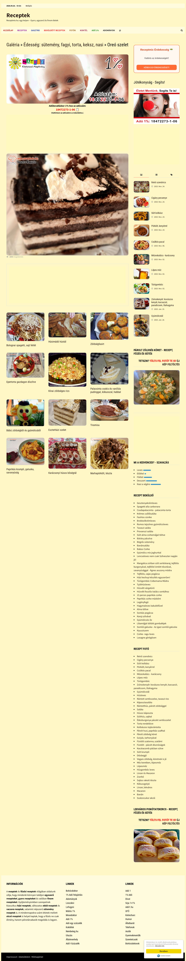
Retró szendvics (158, 182)
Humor (128, 919)
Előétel (141, 473)
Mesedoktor (71, 915)
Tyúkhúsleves (143, 584)
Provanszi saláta (145, 531)
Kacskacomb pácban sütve (150, 748)
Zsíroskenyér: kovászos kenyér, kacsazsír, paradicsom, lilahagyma (162, 302)
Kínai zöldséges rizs (58, 391)
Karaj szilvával (144, 616)
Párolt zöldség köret (147, 734)
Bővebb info (162, 945)
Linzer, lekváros (144, 787)
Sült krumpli (143, 751)
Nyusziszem (143, 630)
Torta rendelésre (145, 723)
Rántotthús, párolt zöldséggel (151, 705)
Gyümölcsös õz (144, 619)
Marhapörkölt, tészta (101, 473)
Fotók (72, 30)
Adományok (109, 30)
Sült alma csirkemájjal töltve (151, 534)
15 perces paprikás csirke (149, 595)
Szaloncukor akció (146, 797)
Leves (144, 469)
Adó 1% (95, 30)
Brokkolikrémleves (146, 520)
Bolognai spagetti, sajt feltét (21, 345)
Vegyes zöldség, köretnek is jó (151, 758)
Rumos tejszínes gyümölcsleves (152, 524)
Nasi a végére (149, 484)
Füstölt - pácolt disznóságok (151, 744)
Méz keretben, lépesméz (149, 762)
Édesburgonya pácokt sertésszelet (154, 720)
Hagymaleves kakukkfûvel (150, 605)
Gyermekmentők (132, 935)
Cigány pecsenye (159, 197)
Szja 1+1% (130, 903)
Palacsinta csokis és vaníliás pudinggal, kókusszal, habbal (105, 390)
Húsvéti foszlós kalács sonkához (153, 591)
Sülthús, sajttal (144, 716)
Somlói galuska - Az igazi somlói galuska (157, 626)
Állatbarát (129, 923)
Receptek (18, 15)
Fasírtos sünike (144, 517)
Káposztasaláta (144, 702)
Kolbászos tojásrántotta (149, 727)
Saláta (140, 709)
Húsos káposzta (145, 712)
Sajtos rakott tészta (146, 780)
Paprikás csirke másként (149, 598)
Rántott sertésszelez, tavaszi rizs (153, 698)
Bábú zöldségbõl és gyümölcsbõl (23, 430)
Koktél (83, 30)
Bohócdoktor (72, 890)
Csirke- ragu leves (145, 634)
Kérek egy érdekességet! (156, 67)
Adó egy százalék (74, 923)
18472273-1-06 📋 (67, 109)
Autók (128, 931)
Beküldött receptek (54, 30)
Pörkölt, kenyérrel (159, 226)
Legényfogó (142, 602)
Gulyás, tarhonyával (146, 737)
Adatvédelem (24, 956)
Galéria (12, 44)
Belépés (29, 6)
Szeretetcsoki (131, 939)
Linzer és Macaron (146, 773)
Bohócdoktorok (132, 943)
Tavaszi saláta (144, 527)
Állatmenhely (72, 939)
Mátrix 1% (70, 911)
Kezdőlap (8, 30)
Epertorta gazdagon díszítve (21, 381)
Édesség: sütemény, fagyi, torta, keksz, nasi (63, 44)
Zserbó (140, 776)
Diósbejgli (142, 755)
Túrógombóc (157, 284)
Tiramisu (95, 425)
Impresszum (11, 956)
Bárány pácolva (144, 538)
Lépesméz (142, 766)
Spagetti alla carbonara (148, 506)
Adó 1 (128, 890)
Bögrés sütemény (145, 541)
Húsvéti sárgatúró (146, 587)
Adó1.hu (129, 907)
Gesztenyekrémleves (147, 502)
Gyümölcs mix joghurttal (149, 552)
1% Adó (128, 894)
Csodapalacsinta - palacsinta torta (154, 510)
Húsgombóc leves (146, 769)
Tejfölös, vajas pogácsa (148, 573)
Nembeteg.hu (72, 931)
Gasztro (35, 30)
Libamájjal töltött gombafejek (151, 623)
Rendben (164, 951)
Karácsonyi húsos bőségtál (62, 472)
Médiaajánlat (37, 956)
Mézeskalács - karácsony (163, 255)
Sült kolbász (157, 213)
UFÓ (127, 911)
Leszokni (70, 903)
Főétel (144, 477)
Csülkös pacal (157, 241)
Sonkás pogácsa (145, 612)
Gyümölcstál (157, 315)
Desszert (147, 480)
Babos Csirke (143, 549)
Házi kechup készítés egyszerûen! (153, 577)
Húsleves (141, 695)
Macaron (141, 790)
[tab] (141, 175)
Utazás (69, 935)
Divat (127, 899)
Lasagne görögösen (146, 637)
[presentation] (141, 175)
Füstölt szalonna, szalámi (149, 741)
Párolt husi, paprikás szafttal (151, 730)
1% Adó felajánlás (74, 894)
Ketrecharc (130, 915)
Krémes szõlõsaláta (146, 513)
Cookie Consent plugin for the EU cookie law (163, 955)
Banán (140, 794)
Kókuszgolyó (143, 783)
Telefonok (129, 927)
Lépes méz (156, 270)
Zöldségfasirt (97, 344)
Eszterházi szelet (57, 429)
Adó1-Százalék (72, 943)
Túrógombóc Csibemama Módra (153, 580)
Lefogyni (70, 907)
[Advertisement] (67, 133)
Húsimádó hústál (57, 341)
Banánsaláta (143, 545)
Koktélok (70, 927)
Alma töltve (142, 609)
